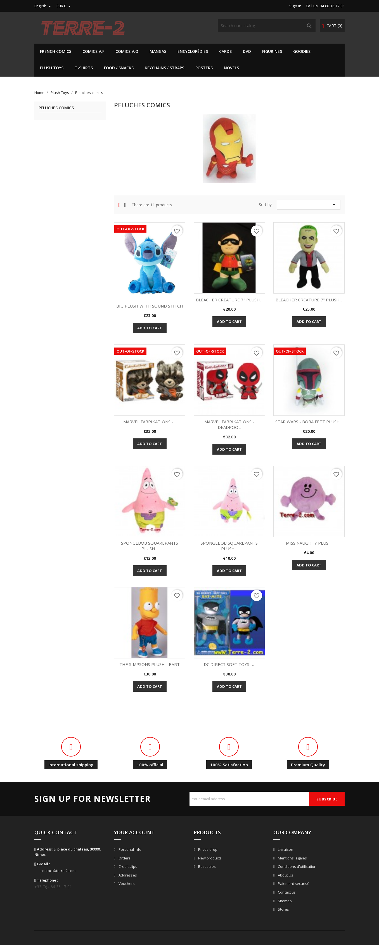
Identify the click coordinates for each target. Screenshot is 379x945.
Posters (204, 67)
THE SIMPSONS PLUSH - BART (149, 664)
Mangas (158, 51)
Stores (283, 909)
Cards (225, 51)
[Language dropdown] (43, 5)
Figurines (272, 51)
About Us (285, 875)
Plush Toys (51, 67)
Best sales (206, 866)
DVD (247, 51)
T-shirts (84, 67)
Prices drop (207, 849)
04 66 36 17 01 (332, 5)
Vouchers (126, 883)
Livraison (285, 849)
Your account (134, 832)
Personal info (129, 849)
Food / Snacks (119, 67)
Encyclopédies (192, 51)
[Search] (267, 25)
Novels (231, 67)
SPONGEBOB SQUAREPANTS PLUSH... (149, 545)
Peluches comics (56, 108)
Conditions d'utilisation (296, 866)
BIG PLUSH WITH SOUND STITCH (149, 306)
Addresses (127, 875)
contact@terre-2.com (58, 870)
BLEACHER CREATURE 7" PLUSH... (229, 300)
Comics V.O (126, 51)
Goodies (302, 51)
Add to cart (149, 327)
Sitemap (284, 900)
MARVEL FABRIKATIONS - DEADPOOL (229, 424)
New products (209, 858)
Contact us (286, 892)
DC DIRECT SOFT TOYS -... (229, 664)
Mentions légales (292, 858)
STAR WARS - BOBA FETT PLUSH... (308, 421)
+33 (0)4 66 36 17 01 (53, 886)
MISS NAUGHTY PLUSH (309, 543)
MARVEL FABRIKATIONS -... (149, 421)
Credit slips (127, 866)
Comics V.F (93, 51)
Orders (124, 858)
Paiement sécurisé (293, 883)
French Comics (55, 51)
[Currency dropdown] (64, 5)
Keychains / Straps (164, 67)
